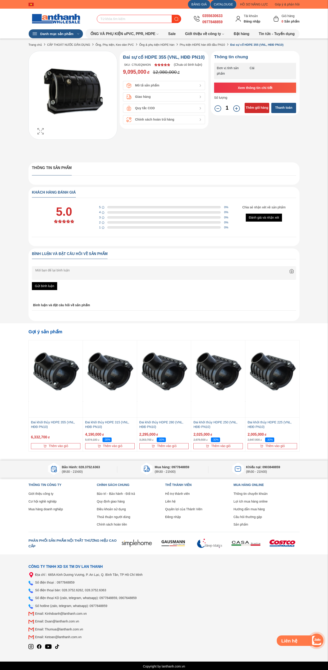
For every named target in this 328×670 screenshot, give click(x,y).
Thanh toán (283, 107)
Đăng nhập (173, 517)
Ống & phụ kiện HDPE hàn (156, 44)
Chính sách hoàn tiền (112, 524)
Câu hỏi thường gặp (247, 517)
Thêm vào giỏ (55, 446)
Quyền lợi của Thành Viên (183, 509)
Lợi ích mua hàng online (250, 501)
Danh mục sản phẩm (55, 34)
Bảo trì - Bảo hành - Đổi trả (116, 494)
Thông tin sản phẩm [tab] (52, 168)
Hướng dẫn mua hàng (249, 509)
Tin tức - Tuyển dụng (277, 34)
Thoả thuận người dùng (113, 517)
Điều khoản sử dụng (111, 509)
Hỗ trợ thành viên (177, 494)
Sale (172, 34)
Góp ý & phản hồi (287, 4)
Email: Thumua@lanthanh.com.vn (59, 629)
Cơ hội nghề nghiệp (42, 501)
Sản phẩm (240, 524)
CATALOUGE (223, 4)
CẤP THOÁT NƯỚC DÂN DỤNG (68, 44)
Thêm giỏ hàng (257, 107)
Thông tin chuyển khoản (250, 494)
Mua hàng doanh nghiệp (45, 509)
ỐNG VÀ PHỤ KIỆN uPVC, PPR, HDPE (124, 34)
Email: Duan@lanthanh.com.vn (57, 621)
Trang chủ (35, 44)
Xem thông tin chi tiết (255, 88)
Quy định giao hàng (111, 501)
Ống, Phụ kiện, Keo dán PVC (114, 44)
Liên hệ (170, 501)
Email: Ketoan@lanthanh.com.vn (58, 637)
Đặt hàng (241, 34)
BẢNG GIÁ (199, 4)
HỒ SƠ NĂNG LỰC (254, 4)
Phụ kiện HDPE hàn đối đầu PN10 (202, 44)
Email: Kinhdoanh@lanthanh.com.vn (61, 613)
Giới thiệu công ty (41, 494)
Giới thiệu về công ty (204, 34)
